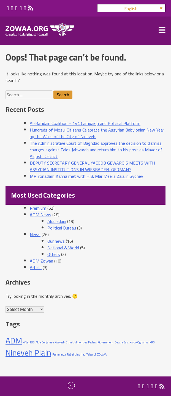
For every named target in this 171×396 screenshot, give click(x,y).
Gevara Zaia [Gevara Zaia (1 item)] (122, 342)
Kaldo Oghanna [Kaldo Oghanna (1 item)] (139, 342)
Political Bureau (61, 228)
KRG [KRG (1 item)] (152, 342)
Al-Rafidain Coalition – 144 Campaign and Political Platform (85, 123)
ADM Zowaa (41, 261)
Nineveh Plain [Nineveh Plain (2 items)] (28, 352)
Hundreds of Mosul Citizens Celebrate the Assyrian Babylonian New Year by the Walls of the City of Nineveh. (97, 133)
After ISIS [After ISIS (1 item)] (28, 342)
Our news (56, 241)
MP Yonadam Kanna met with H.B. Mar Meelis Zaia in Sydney (86, 176)
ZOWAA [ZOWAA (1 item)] (102, 354)
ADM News (40, 215)
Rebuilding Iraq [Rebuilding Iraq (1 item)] (76, 354)
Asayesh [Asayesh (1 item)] (60, 342)
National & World (63, 248)
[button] (131, 8)
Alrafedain (56, 221)
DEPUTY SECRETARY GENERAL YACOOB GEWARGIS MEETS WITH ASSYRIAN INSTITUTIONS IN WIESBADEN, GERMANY (92, 166)
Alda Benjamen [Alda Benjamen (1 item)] (45, 342)
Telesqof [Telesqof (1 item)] (91, 354)
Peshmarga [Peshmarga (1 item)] (59, 354)
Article (36, 267)
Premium (38, 208)
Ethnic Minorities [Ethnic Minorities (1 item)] (76, 342)
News (35, 234)
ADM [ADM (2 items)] (14, 340)
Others (53, 254)
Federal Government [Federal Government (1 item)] (100, 342)
